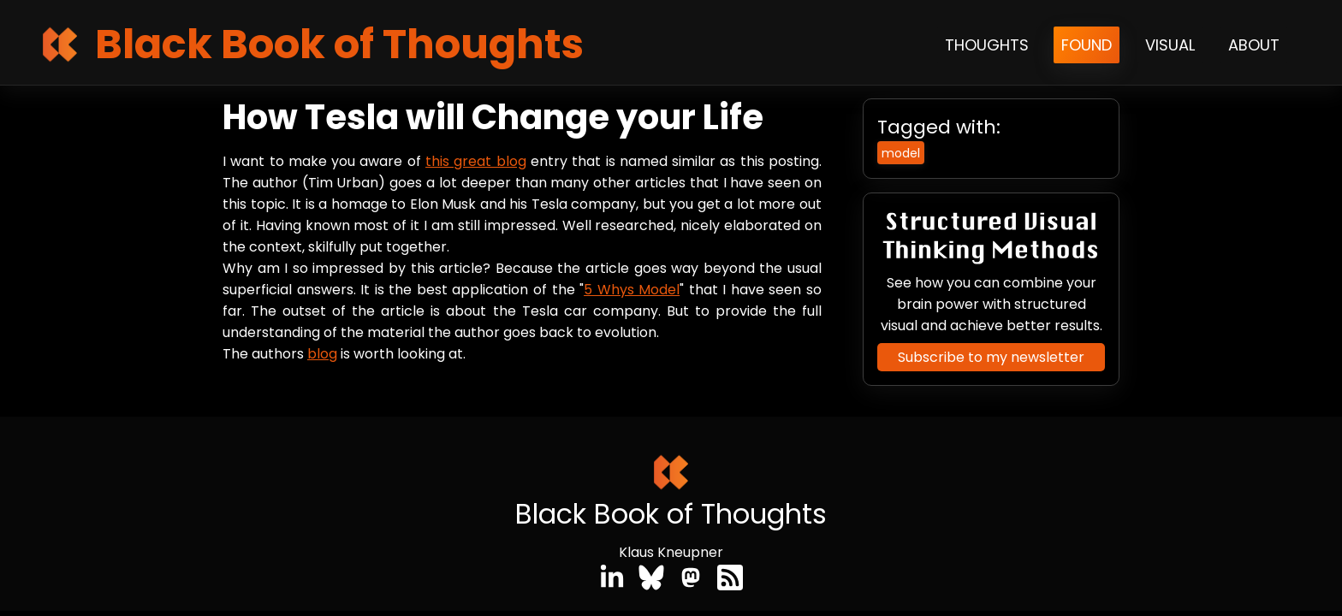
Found (1086, 45)
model (901, 153)
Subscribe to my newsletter (991, 357)
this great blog (475, 161)
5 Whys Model (632, 289)
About (1254, 45)
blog (322, 354)
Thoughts (987, 45)
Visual (1170, 45)
